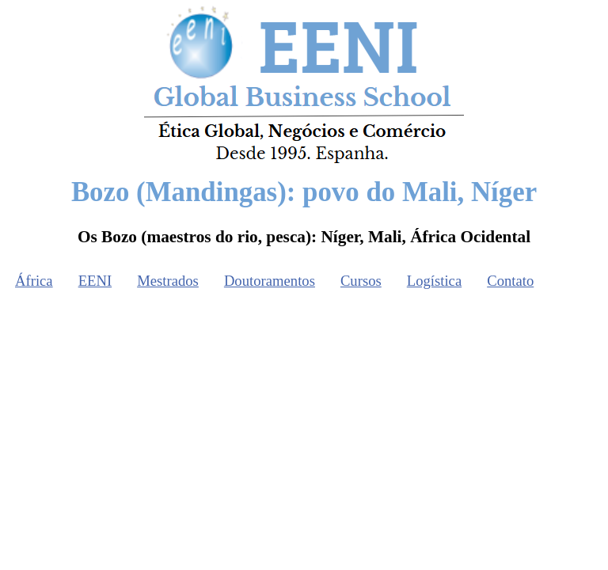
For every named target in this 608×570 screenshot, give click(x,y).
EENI (95, 280)
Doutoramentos (269, 280)
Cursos (361, 280)
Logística (434, 280)
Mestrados (168, 280)
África (34, 280)
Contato (510, 280)
